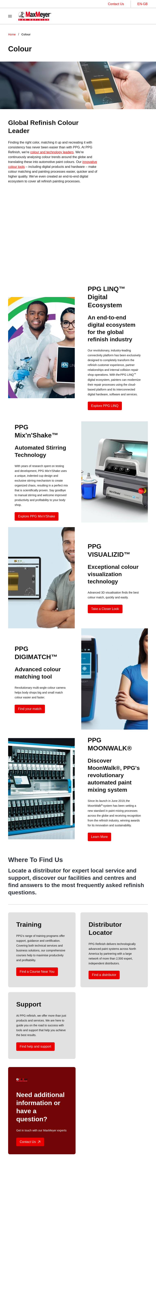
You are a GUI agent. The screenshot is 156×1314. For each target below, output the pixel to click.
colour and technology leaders (52, 152)
